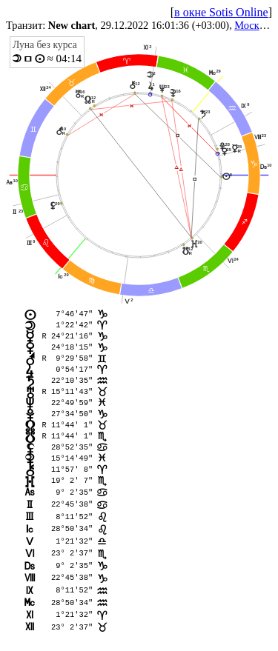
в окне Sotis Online (221, 12)
